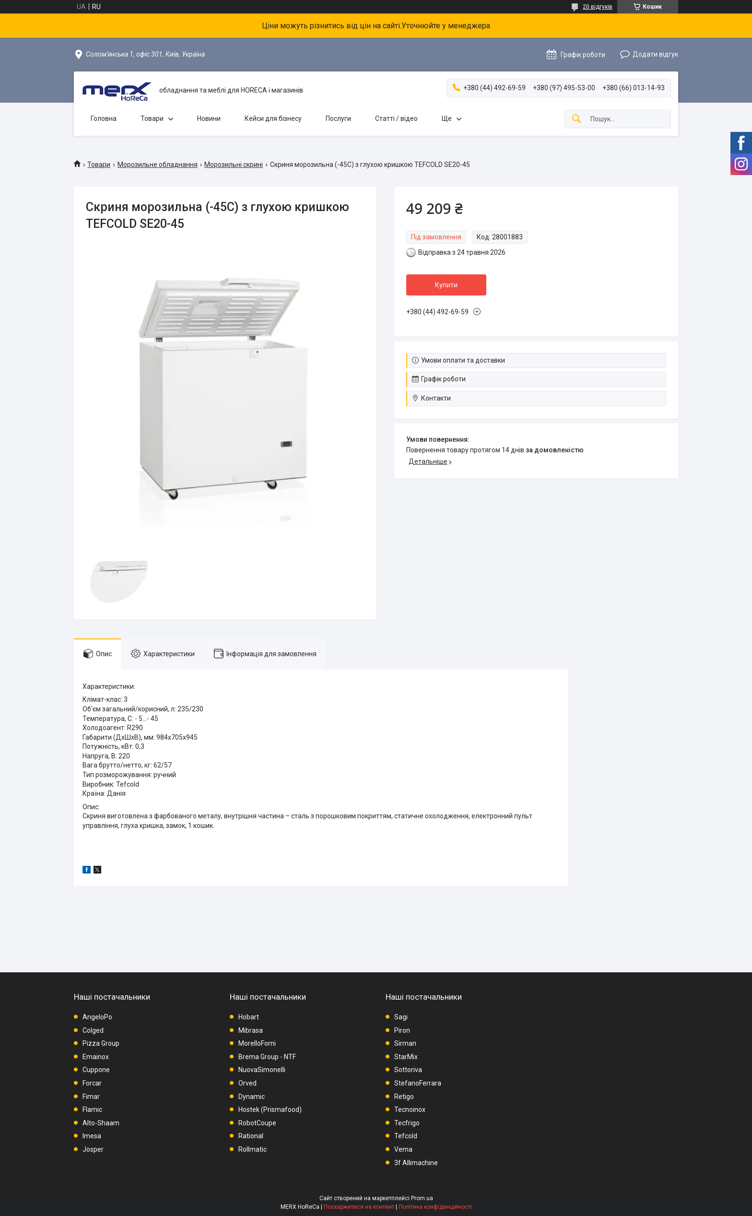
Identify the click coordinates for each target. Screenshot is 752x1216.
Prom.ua (422, 1198)
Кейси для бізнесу (273, 118)
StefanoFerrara (417, 1083)
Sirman (405, 1043)
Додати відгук (655, 54)
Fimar (91, 1096)
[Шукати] (576, 119)
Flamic (92, 1109)
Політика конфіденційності (435, 1207)
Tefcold (405, 1136)
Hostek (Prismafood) (270, 1109)
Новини (209, 118)
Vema (403, 1149)
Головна (104, 118)
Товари (152, 118)
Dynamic (251, 1096)
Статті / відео (396, 118)
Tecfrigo (407, 1123)
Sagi (401, 1017)
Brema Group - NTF (267, 1057)
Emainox (95, 1057)
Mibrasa (250, 1030)
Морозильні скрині (233, 164)
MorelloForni (257, 1043)
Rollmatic (252, 1149)
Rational (250, 1136)
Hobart (248, 1017)
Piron (402, 1030)
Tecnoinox (409, 1109)
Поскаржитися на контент (359, 1207)
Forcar (92, 1083)
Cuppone (96, 1070)
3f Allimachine (416, 1163)
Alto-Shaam (100, 1123)
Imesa (91, 1136)
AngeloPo (97, 1017)
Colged (93, 1030)
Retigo (404, 1096)
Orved (247, 1083)
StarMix (406, 1057)
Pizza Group (100, 1043)
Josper (93, 1149)
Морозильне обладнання (158, 164)
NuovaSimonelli (261, 1070)
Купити (446, 285)
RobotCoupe (257, 1123)
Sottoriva (408, 1070)
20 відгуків (597, 6)
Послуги (338, 118)
